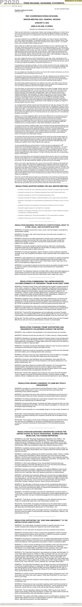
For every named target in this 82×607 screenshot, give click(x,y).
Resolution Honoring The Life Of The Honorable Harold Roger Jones (36, 195)
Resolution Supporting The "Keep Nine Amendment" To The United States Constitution (41, 215)
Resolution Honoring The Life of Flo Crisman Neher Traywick (34, 218)
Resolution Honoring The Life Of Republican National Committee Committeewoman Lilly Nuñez (43, 189)
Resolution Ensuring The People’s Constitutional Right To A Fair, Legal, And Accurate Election (43, 198)
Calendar (3, 6)
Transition (8, 6)
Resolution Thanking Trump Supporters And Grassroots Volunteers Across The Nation (41, 205)
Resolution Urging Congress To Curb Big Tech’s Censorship (34, 208)
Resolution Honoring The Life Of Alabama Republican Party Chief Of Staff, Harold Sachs (41, 192)
